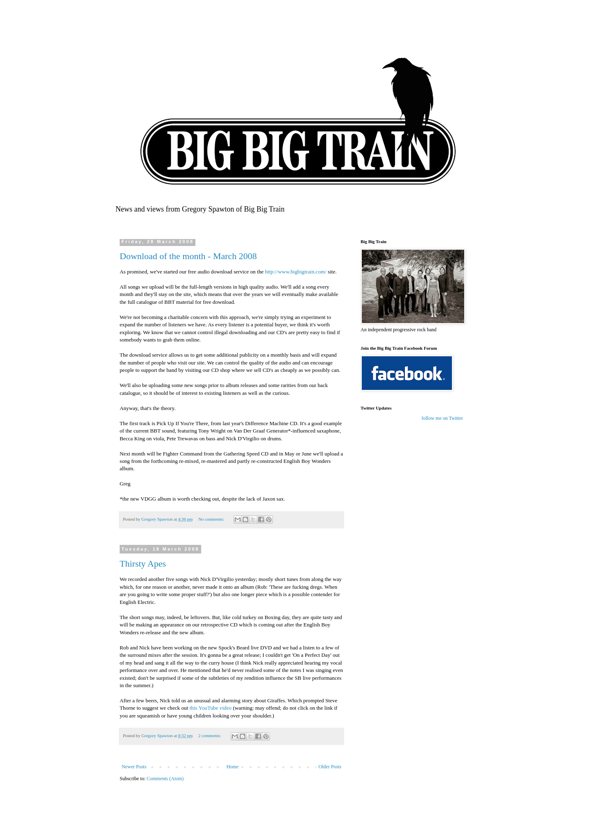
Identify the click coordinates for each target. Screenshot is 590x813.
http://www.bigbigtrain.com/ (296, 272)
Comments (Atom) (165, 778)
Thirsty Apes (143, 563)
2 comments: (210, 735)
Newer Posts (134, 767)
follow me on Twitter (442, 418)
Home (232, 767)
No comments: (211, 519)
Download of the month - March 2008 (188, 256)
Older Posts (329, 767)
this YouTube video (211, 708)
